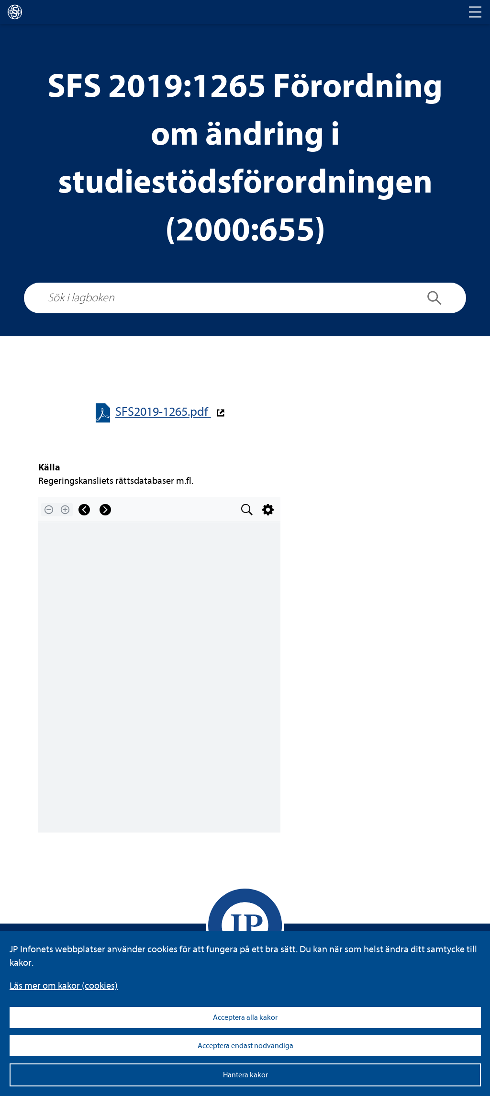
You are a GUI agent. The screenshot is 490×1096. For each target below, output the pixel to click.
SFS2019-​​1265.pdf (163, 411)
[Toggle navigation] (475, 12)
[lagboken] (15, 12)
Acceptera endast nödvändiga (245, 1045)
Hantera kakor (245, 1075)
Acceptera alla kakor (245, 1017)
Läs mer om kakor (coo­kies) (64, 985)
